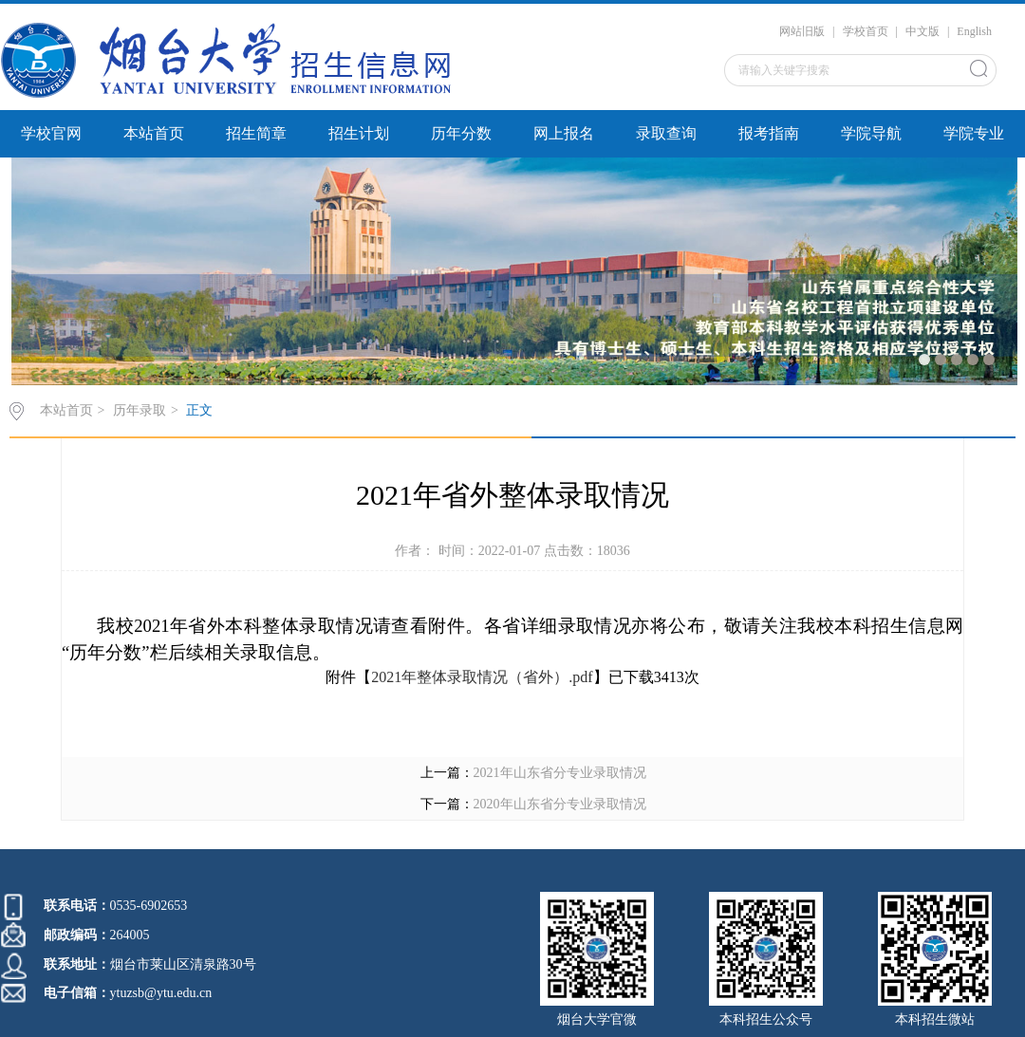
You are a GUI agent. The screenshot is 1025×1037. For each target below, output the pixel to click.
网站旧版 (802, 31)
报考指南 (768, 133)
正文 (199, 410)
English (974, 31)
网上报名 (563, 133)
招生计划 (358, 133)
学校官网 (51, 133)
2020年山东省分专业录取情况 (560, 804)
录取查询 (666, 133)
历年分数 (461, 133)
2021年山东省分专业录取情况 (560, 773)
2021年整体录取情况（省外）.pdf (481, 677)
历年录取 (139, 410)
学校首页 (865, 31)
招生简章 (256, 133)
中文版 (922, 31)
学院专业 (973, 133)
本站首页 (153, 133)
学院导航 (871, 133)
